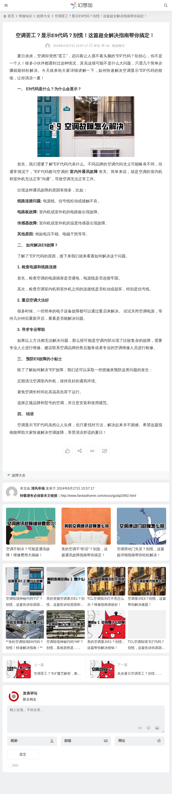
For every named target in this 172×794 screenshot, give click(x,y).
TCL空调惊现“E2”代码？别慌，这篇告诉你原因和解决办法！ (146, 648)
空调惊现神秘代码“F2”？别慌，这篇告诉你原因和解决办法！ (24, 605)
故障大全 (43, 16)
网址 (121, 741)
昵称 (14, 741)
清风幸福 (38, 488)
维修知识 (25, 16)
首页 (11, 16)
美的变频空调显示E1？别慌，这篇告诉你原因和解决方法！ (65, 605)
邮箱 (67, 741)
